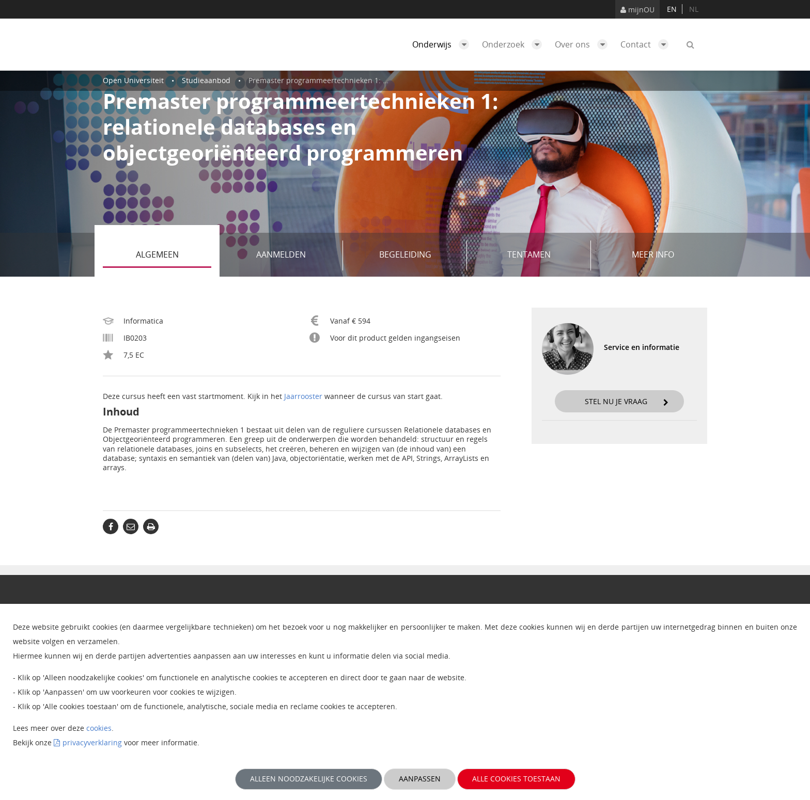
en (672, 9)
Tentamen (545, 255)
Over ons (584, 44)
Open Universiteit (133, 80)
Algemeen (174, 255)
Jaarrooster (303, 396)
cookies (99, 728)
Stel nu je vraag (626, 401)
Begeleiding (419, 255)
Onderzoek (514, 44)
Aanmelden (295, 255)
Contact (647, 44)
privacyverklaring (92, 742)
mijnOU (637, 9)
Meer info (653, 254)
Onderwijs (443, 44)
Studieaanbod (206, 80)
